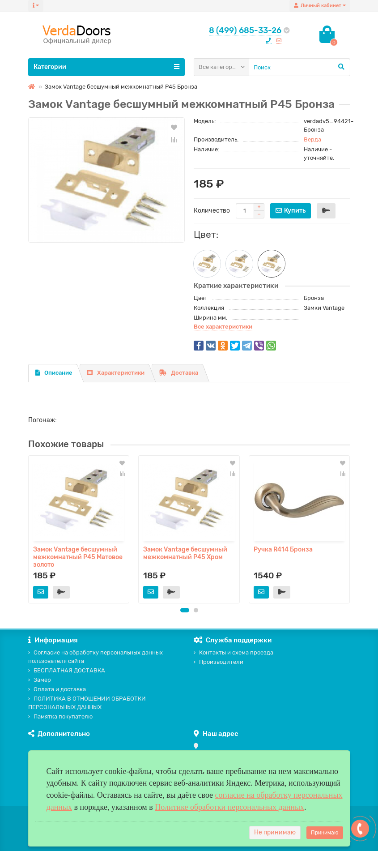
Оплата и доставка (57, 689)
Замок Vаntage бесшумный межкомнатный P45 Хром (185, 553)
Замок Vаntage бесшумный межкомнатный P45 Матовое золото (78, 556)
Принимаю (325, 833)
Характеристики (115, 372)
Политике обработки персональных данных (229, 807)
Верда (312, 139)
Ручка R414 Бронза (283, 549)
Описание (53, 372)
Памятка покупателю (60, 716)
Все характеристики (223, 326)
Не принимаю (275, 832)
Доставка (178, 372)
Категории (106, 66)
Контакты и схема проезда (233, 652)
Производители (218, 662)
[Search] (299, 67)
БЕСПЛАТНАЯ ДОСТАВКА (66, 670)
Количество (212, 210)
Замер (39, 679)
